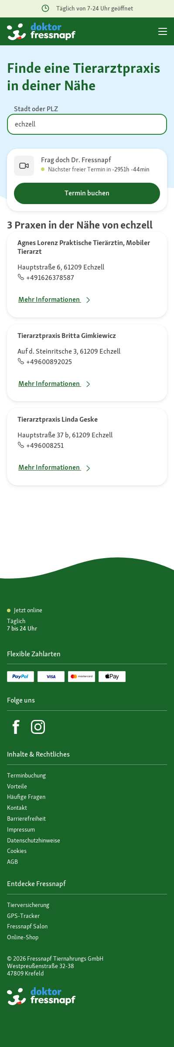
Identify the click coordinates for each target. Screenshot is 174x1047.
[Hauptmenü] (162, 31)
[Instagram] (38, 727)
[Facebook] (16, 727)
